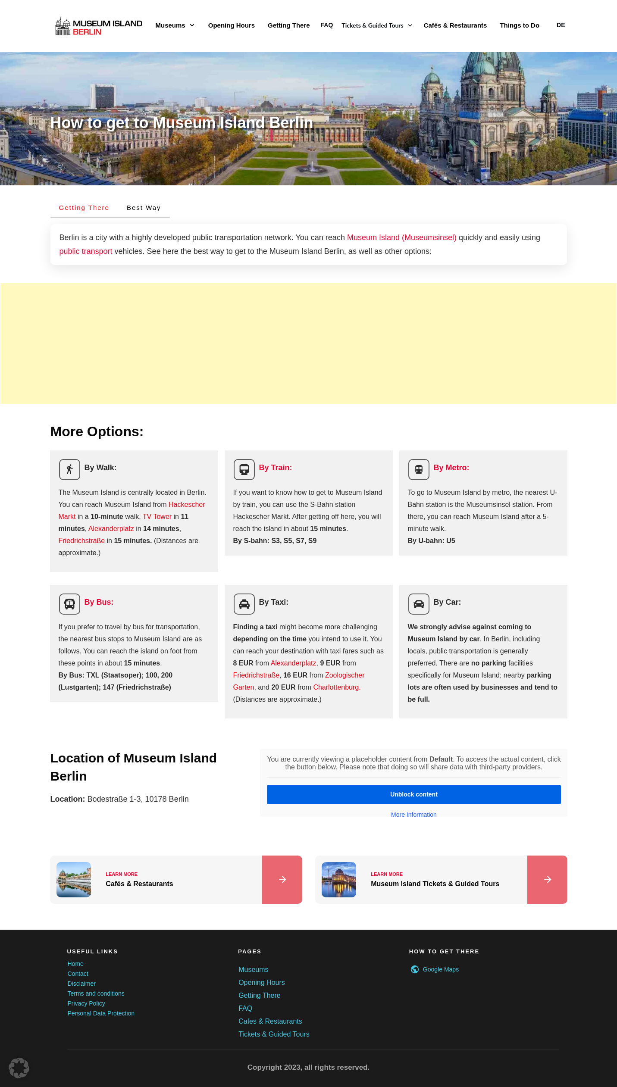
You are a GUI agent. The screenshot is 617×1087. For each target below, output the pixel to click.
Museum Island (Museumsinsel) (402, 237)
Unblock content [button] (414, 794)
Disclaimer (82, 983)
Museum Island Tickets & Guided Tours (441, 880)
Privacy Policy (86, 1003)
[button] (19, 1068)
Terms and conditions (96, 993)
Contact (78, 973)
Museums (253, 969)
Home (76, 963)
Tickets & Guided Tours (274, 1034)
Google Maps (441, 969)
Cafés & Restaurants (176, 880)
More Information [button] (414, 814)
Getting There (259, 995)
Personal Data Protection (101, 1013)
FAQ (245, 1008)
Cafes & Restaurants (270, 1021)
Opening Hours (261, 982)
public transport (86, 251)
